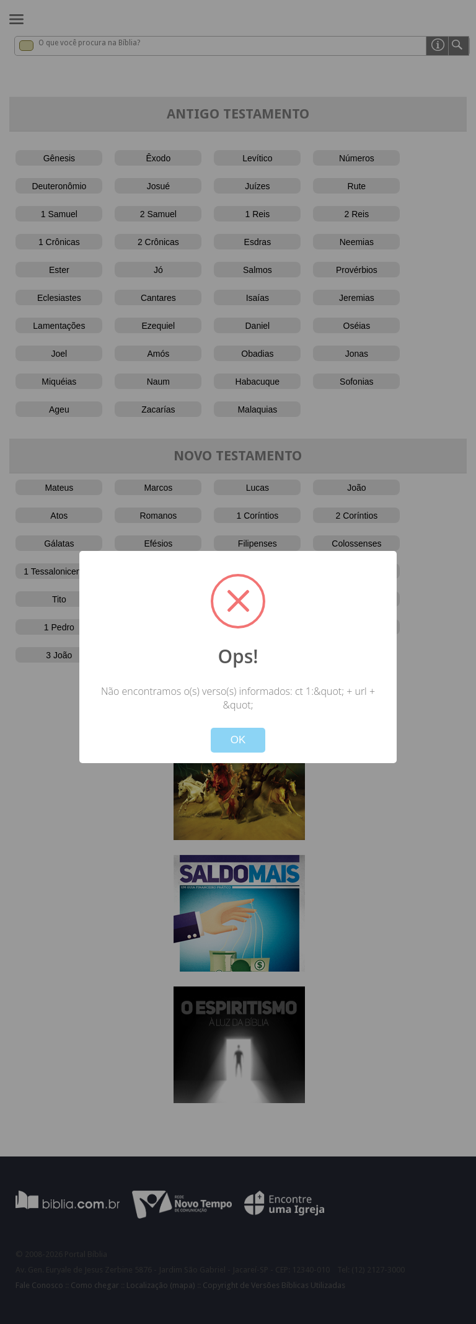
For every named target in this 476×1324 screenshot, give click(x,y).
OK (238, 740)
